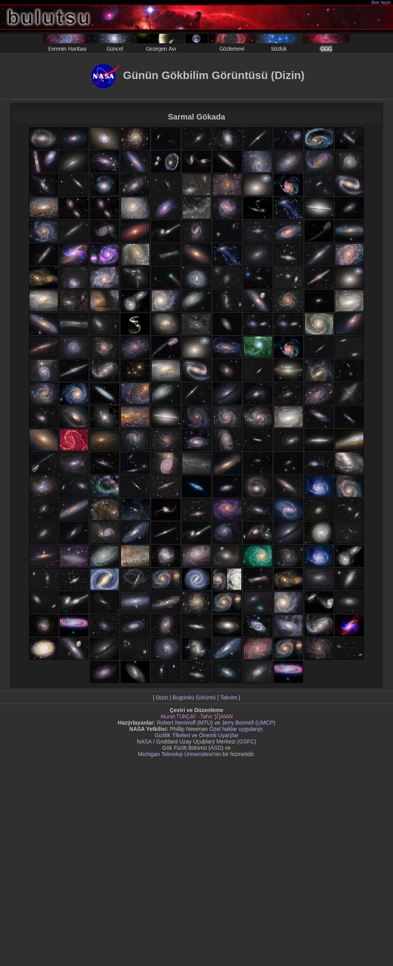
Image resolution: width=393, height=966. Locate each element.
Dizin (162, 697)
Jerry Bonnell (238, 722)
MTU (205, 722)
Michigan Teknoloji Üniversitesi (175, 754)
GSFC (246, 741)
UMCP (265, 722)
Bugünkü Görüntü (194, 697)
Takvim (228, 697)
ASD (216, 748)
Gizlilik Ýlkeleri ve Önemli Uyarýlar (196, 735)
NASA (144, 741)
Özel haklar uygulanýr (236, 729)
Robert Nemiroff (176, 722)
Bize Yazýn (381, 2)
